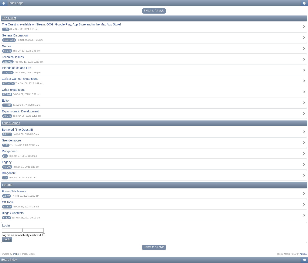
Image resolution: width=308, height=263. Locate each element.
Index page (16, 3)
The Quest (9, 18)
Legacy (6, 162)
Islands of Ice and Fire (16, 68)
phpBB (16, 254)
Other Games (11, 123)
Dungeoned (9, 151)
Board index (9, 259)
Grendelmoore (11, 140)
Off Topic (8, 202)
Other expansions (13, 89)
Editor (6, 100)
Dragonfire (9, 173)
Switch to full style (154, 10)
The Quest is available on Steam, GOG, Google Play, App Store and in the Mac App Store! (61, 24)
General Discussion (15, 35)
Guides (6, 46)
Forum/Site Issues (14, 191)
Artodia (303, 254)
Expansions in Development (20, 111)
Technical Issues (13, 57)
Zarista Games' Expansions (20, 78)
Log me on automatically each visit (23, 235)
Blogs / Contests (13, 213)
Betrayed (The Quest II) (17, 129)
